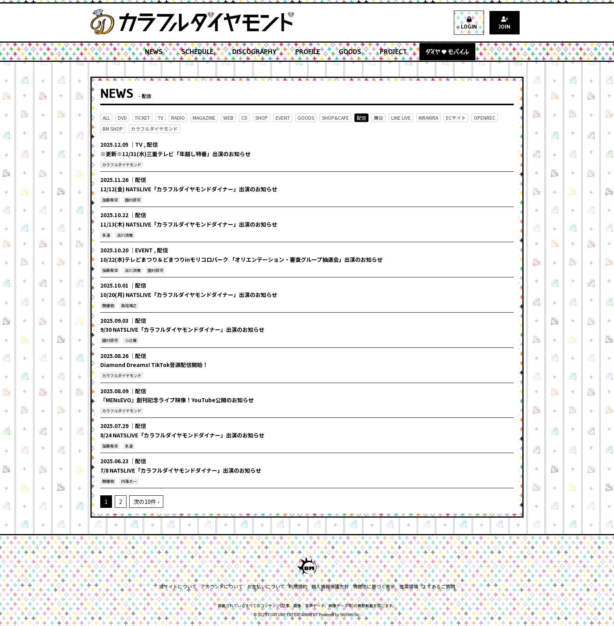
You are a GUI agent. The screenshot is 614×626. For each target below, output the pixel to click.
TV (160, 117)
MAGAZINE (204, 117)
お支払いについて (266, 586)
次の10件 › (146, 501)
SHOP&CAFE (335, 117)
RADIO (178, 117)
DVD (122, 117)
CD (244, 117)
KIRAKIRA (428, 117)
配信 (361, 117)
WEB (228, 117)
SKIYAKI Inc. (350, 614)
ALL (106, 117)
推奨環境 (408, 586)
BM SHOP (113, 128)
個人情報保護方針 (330, 586)
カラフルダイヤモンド (154, 128)
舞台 (378, 117)
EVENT (283, 117)
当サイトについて (178, 586)
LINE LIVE (401, 117)
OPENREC (484, 117)
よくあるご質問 (438, 586)
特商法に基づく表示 (374, 586)
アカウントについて (222, 586)
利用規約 (298, 586)
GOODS (306, 117)
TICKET (142, 117)
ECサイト (456, 117)
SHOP (261, 117)
